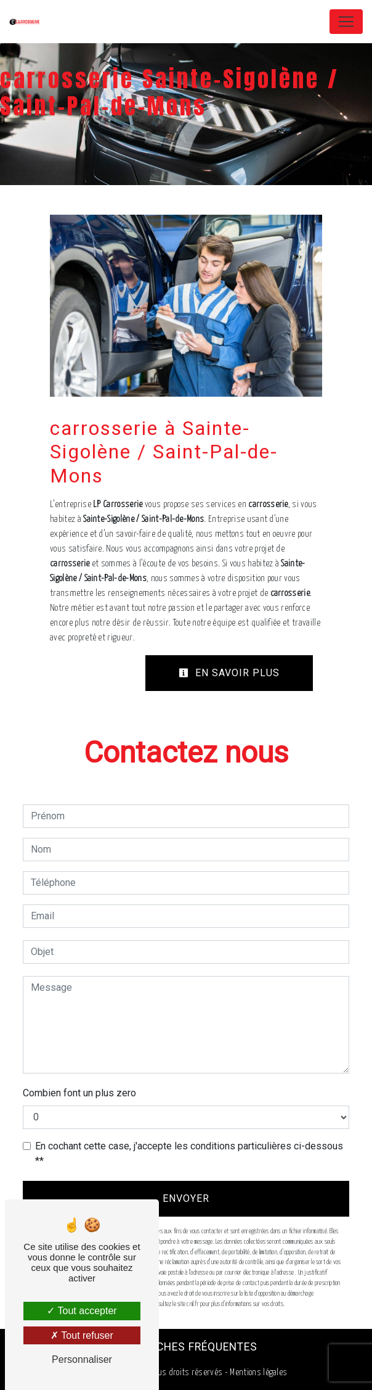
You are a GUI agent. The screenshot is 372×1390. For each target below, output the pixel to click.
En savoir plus (229, 673)
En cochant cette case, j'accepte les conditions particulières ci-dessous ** (189, 1153)
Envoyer (186, 1198)
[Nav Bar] (346, 21)
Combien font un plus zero (79, 1093)
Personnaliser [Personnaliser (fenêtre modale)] (82, 1359)
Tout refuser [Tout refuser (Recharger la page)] (82, 1335)
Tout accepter (81, 1310)
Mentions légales (257, 1372)
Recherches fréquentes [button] (186, 1347)
